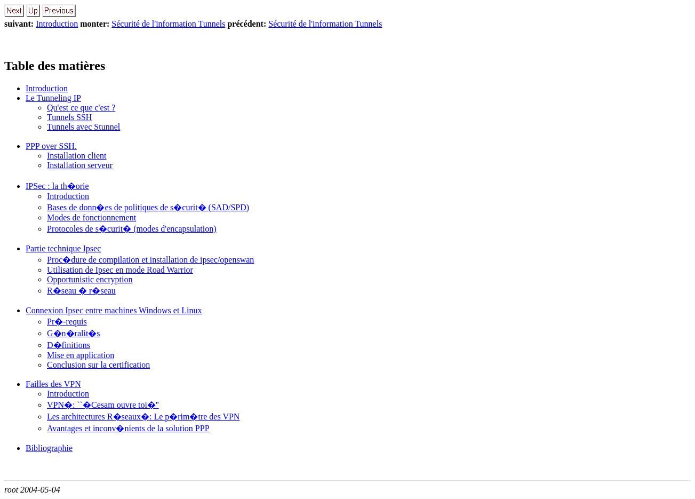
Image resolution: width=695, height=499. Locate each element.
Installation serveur (80, 165)
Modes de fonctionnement (91, 217)
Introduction (57, 23)
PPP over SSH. (51, 146)
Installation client (77, 155)
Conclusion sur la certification (98, 364)
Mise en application (80, 355)
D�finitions (68, 345)
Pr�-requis (67, 321)
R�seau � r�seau (81, 290)
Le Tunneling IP (53, 97)
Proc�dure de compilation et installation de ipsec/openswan (150, 259)
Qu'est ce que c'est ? (81, 107)
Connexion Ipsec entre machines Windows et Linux (114, 310)
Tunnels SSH (69, 117)
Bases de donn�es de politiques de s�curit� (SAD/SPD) (148, 207)
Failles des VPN (53, 384)
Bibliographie (49, 448)
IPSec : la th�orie (57, 186)
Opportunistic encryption (89, 279)
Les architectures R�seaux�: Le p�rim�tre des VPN (143, 416)
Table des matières (54, 66)
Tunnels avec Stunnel (83, 126)
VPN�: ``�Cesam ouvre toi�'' (103, 404)
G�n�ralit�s (73, 333)
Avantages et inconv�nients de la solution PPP (128, 428)
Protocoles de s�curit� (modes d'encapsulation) (131, 228)
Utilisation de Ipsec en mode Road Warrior (120, 269)
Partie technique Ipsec (63, 248)
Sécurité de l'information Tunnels (168, 23)
